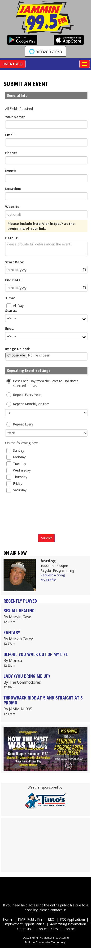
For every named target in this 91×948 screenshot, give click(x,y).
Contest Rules (47, 929)
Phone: (11, 152)
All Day (15, 305)
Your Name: (15, 117)
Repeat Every (19, 424)
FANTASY (12, 632)
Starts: (11, 310)
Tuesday (16, 463)
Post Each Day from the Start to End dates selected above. (42, 383)
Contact (70, 929)
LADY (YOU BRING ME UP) (27, 676)
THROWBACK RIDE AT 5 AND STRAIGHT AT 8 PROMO (43, 700)
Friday (14, 483)
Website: (12, 206)
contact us (58, 910)
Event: (10, 170)
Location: (13, 188)
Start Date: (14, 262)
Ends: (9, 328)
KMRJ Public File (30, 919)
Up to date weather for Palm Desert (45, 869)
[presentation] (46, 515)
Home (7, 919)
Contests (24, 929)
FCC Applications (73, 919)
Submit (46, 538)
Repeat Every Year (23, 394)
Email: (10, 135)
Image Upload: (17, 349)
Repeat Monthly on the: (27, 404)
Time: (10, 298)
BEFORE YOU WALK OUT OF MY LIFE (36, 654)
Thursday (16, 477)
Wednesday (18, 470)
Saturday (16, 490)
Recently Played (20, 601)
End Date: (13, 280)
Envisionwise (43, 942)
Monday (16, 457)
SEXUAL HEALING (19, 610)
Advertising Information (68, 924)
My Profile (48, 580)
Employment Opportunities (23, 924)
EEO (52, 919)
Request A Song (52, 575)
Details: (11, 238)
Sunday (15, 450)
